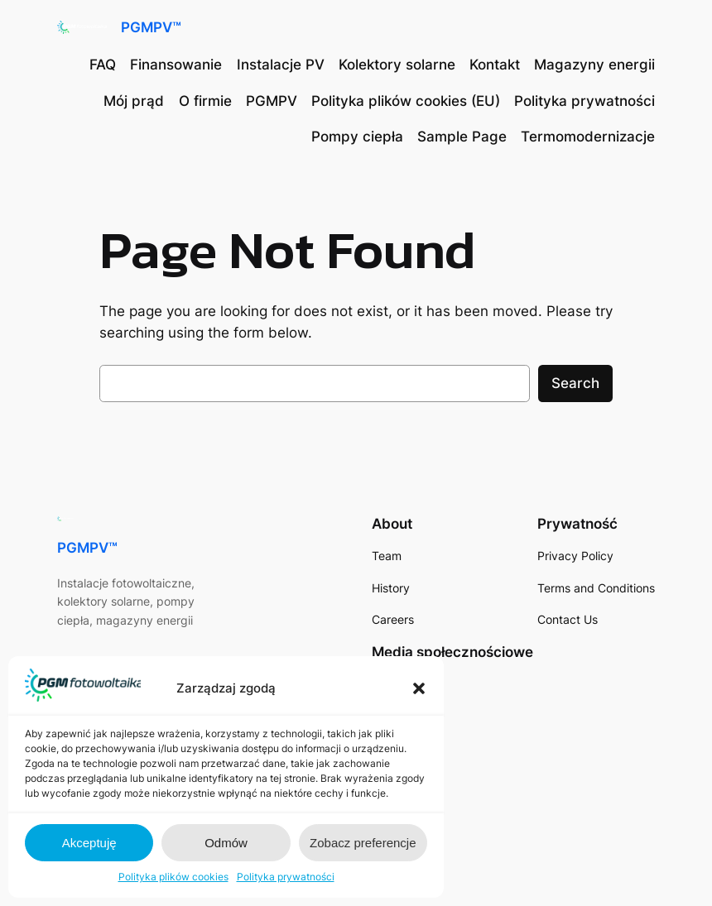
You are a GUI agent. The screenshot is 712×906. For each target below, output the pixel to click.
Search (575, 383)
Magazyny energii (594, 64)
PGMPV (271, 101)
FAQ (102, 64)
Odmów (226, 843)
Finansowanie (176, 64)
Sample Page (462, 136)
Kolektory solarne (397, 64)
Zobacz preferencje (363, 843)
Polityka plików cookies (173, 876)
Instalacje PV (281, 64)
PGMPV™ (151, 27)
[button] (419, 688)
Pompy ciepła (357, 136)
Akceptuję (89, 843)
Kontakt (494, 64)
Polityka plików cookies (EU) (405, 101)
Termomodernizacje (588, 136)
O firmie (205, 101)
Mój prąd (133, 101)
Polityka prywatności (285, 876)
